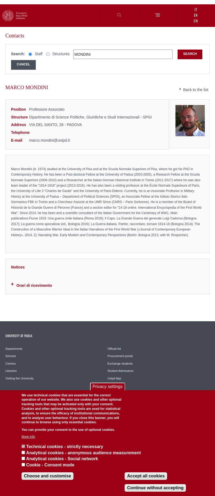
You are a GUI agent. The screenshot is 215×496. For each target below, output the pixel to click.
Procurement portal (120, 356)
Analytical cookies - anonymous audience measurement (83, 452)
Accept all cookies (146, 476)
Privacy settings (107, 386)
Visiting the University (19, 378)
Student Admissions (121, 370)
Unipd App (114, 378)
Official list (114, 348)
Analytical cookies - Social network (62, 458)
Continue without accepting (155, 487)
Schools (10, 356)
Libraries (11, 370)
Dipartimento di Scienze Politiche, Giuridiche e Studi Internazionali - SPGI (90, 117)
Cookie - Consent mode (50, 465)
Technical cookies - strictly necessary (64, 446)
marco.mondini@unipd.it (49, 140)
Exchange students (120, 363)
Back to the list (195, 90)
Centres (10, 363)
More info (28, 437)
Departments (13, 348)
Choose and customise (47, 476)
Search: (18, 54)
